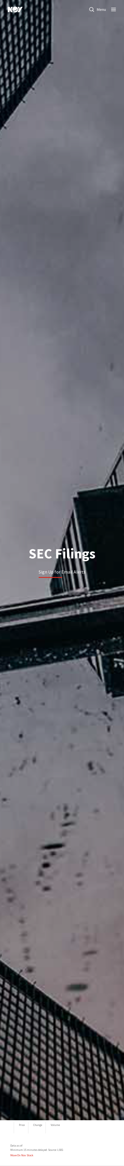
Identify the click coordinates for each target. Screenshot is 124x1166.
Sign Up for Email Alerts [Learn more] (62, 572)
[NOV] (15, 9)
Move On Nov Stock (21, 1155)
